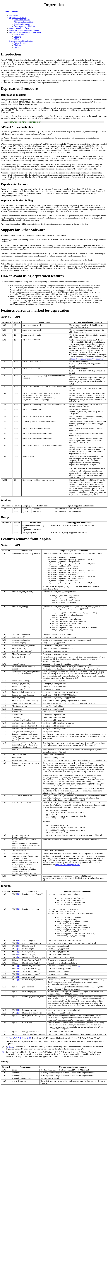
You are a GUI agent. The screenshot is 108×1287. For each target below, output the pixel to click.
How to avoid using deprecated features (24, 30)
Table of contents (11, 12)
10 (24, 1047)
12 (30, 1047)
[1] (18, 902)
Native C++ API (20, 35)
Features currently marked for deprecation (25, 32)
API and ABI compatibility (24, 22)
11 (27, 1047)
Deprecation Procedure (17, 18)
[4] (79, 974)
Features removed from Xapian (21, 41)
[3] (18, 954)
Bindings (17, 37)
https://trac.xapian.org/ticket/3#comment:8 (87, 359)
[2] (18, 1021)
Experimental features (22, 24)
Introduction (14, 16)
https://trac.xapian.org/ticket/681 (67, 872)
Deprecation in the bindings (24, 26)
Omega (16, 39)
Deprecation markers (22, 20)
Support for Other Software (19, 28)
